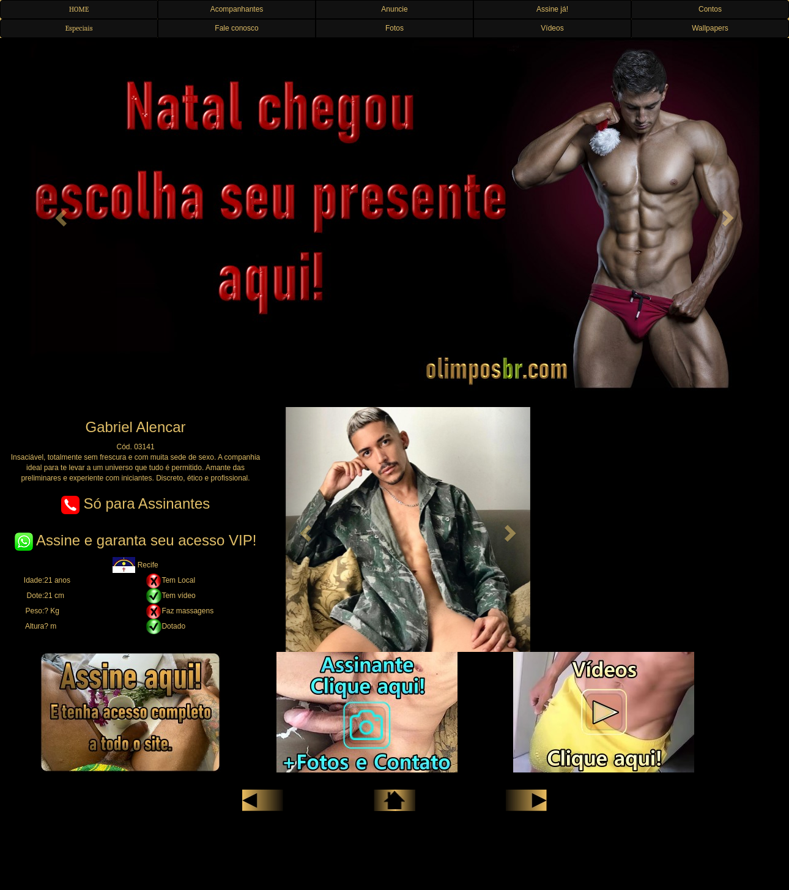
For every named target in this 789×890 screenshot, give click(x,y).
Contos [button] (710, 9)
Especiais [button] (79, 28)
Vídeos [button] (552, 28)
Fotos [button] (394, 28)
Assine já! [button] (552, 9)
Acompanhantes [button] (237, 9)
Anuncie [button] (394, 9)
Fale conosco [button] (236, 28)
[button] (59, 214)
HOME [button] (79, 9)
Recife (135, 565)
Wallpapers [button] (710, 28)
